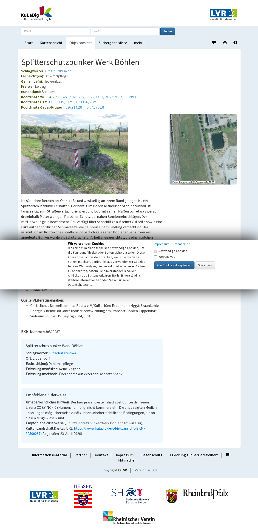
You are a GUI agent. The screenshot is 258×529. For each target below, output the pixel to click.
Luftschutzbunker (58, 71)
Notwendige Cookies (170, 251)
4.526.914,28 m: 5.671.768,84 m (86, 107)
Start (29, 42)
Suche (167, 31)
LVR (124, 470)
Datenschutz (152, 455)
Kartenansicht (51, 42)
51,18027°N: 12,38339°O (117, 97)
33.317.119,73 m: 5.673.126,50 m (72, 102)
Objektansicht (80, 42)
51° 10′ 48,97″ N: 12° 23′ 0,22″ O (75, 97)
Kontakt (101, 455)
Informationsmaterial (49, 455)
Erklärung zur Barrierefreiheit (194, 455)
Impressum (125, 455)
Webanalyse (164, 257)
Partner (81, 455)
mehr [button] (139, 42)
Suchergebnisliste (113, 42)
